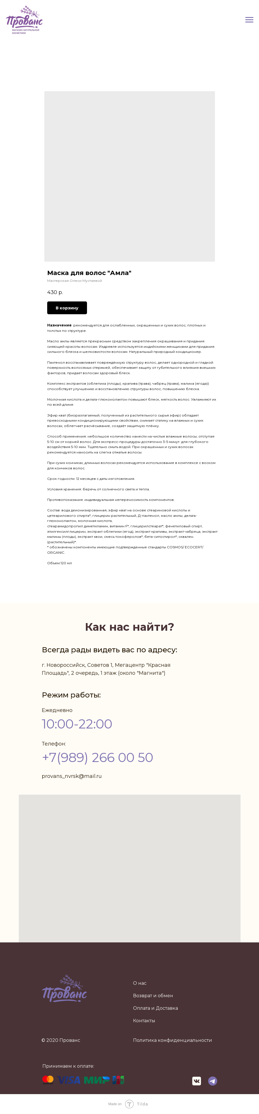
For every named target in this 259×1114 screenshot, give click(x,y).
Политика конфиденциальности (172, 1040)
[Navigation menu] (249, 20)
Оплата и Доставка (155, 1008)
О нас (139, 983)
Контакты (144, 1020)
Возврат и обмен (153, 995)
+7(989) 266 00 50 (97, 757)
